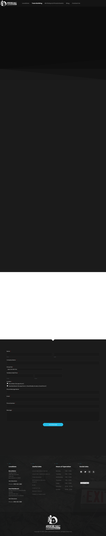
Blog (67, 3)
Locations (25, 3)
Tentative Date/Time (12, 373)
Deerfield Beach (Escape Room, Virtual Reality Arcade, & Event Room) (27, 386)
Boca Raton (12, 471)
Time (35, 378)
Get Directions (13, 481)
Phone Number (11, 403)
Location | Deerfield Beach (41, 474)
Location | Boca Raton (40, 471)
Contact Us (76, 3)
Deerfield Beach (14, 489)
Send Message (53, 424)
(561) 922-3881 (17, 484)
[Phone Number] (53, 406)
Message (9, 410)
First (8, 357)
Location (9, 381)
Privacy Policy (37, 491)
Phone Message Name (13, 389)
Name (9, 351)
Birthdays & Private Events (54, 3)
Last (55, 357)
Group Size (10, 367)
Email (8, 396)
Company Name (11, 360)
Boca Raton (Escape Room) (16, 383)
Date (8, 378)
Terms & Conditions (38, 494)
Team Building (37, 3)
